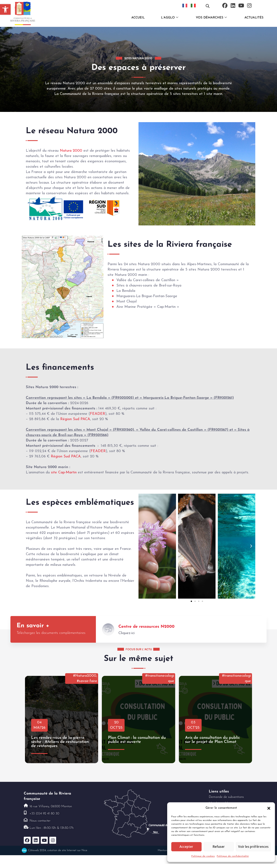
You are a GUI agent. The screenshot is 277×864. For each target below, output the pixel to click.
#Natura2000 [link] (84, 676)
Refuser (219, 847)
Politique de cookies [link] (203, 856)
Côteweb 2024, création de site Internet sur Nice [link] (57, 850)
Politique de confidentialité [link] (233, 856)
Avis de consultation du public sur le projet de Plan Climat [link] (212, 740)
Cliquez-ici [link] (126, 633)
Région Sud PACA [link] (75, 419)
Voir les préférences (253, 847)
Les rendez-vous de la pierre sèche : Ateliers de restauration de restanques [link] (60, 742)
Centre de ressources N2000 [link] (146, 627)
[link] (5, 9)
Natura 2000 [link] (71, 151)
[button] (269, 808)
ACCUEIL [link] (138, 17)
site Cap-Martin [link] (64, 472)
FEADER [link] (97, 414)
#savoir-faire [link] (87, 681)
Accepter (186, 847)
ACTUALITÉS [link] (253, 17)
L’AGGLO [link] (169, 17)
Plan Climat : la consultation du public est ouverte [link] (137, 740)
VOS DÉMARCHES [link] (211, 17)
